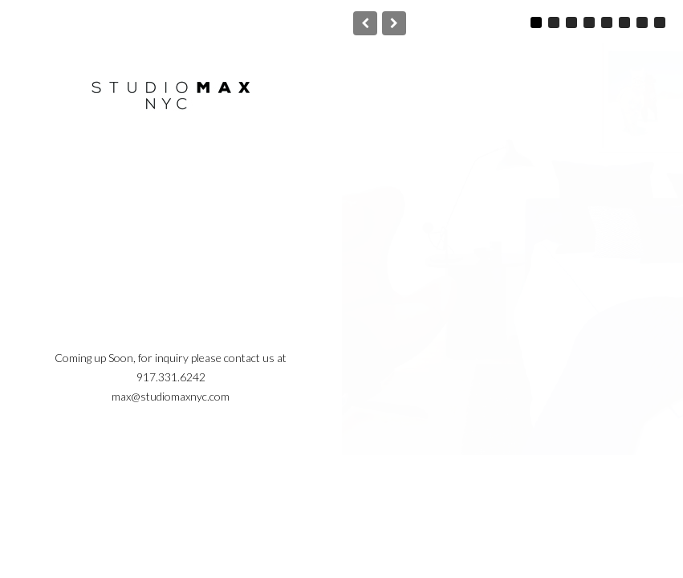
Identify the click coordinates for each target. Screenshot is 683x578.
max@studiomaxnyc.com (171, 396)
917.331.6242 (170, 377)
